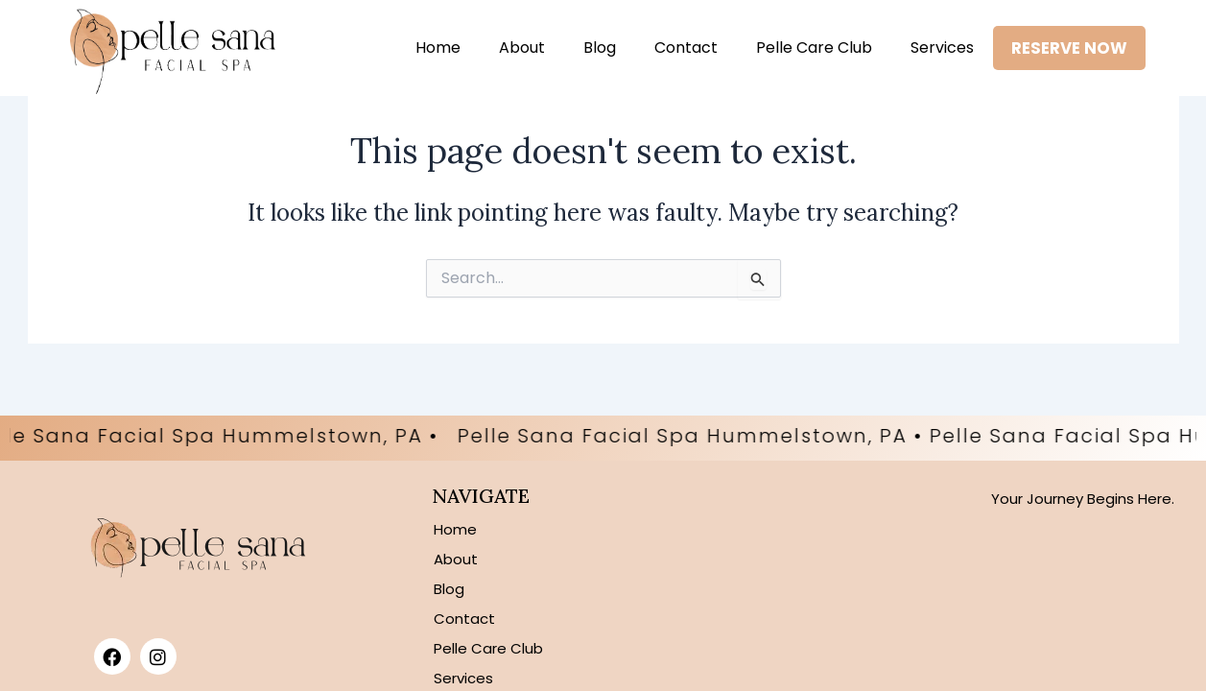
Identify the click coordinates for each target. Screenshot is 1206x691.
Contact (684, 47)
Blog (597, 47)
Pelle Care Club (812, 47)
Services (940, 47)
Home (436, 47)
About (520, 47)
